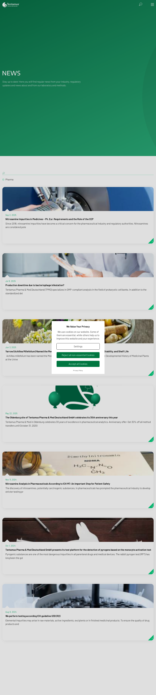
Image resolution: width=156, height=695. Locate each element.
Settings (78, 346)
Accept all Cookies (78, 363)
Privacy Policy (78, 370)
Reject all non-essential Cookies (78, 355)
